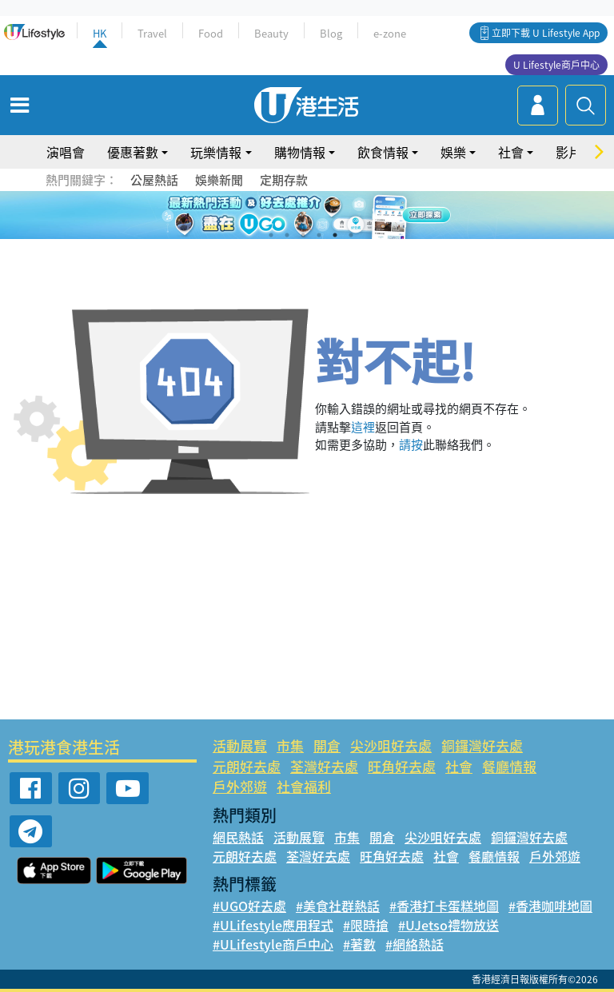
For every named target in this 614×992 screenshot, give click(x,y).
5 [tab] (335, 235)
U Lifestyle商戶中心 (556, 65)
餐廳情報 (509, 766)
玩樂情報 (215, 151)
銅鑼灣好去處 (482, 745)
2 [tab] (287, 235)
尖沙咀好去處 (391, 745)
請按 (411, 444)
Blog (331, 33)
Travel (152, 33)
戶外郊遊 (240, 786)
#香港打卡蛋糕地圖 (444, 905)
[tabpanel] (307, 215)
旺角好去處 (402, 766)
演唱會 (65, 151)
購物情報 (299, 151)
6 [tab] (351, 235)
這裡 (363, 427)
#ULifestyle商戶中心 (273, 944)
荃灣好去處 (324, 766)
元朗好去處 (247, 766)
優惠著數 (132, 151)
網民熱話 (238, 837)
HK (99, 33)
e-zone (389, 33)
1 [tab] (271, 235)
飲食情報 (383, 151)
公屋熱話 (154, 180)
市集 (290, 745)
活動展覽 (240, 745)
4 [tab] (319, 235)
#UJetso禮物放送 (448, 924)
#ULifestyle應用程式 (273, 924)
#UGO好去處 (249, 905)
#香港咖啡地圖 (550, 905)
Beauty (271, 33)
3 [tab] (303, 235)
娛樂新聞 (219, 180)
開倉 (327, 745)
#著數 (359, 944)
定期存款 (284, 180)
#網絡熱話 (414, 944)
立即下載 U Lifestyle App (546, 33)
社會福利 (304, 786)
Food (210, 33)
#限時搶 (366, 924)
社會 (511, 151)
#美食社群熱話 (338, 905)
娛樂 (453, 151)
